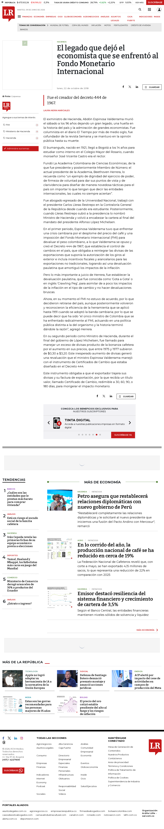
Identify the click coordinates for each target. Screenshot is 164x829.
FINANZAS (27, 17)
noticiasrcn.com (112, 815)
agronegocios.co (39, 811)
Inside (84, 774)
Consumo (42, 755)
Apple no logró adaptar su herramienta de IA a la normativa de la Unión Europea (38, 681)
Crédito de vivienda (141, 25)
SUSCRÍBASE (155, 2)
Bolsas (84, 697)
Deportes (12, 555)
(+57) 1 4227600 (11, 759)
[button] (47, 423)
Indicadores (43, 774)
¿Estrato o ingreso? (19, 603)
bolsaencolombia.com (120, 811)
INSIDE (157, 17)
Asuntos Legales (45, 748)
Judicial (84, 671)
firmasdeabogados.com (92, 811)
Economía (86, 755)
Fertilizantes (121, 25)
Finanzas (41, 767)
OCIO (60, 17)
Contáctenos (115, 758)
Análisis (11, 514)
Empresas (42, 763)
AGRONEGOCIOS (91, 17)
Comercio (12, 577)
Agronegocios (44, 744)
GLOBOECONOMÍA (73, 17)
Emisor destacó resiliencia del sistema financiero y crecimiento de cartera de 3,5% (115, 599)
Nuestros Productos (118, 754)
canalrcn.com (76, 815)
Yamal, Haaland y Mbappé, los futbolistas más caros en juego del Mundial (22, 564)
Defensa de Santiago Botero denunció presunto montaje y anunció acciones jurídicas (93, 681)
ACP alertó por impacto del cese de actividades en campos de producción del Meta (148, 681)
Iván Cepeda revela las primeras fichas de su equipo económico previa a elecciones (22, 542)
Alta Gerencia (66, 744)
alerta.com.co (9, 818)
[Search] (140, 9)
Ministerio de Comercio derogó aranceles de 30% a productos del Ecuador (22, 586)
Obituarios (64, 778)
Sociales (41, 794)
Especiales (64, 763)
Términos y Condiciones (120, 766)
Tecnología (31, 671)
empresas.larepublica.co (64, 811)
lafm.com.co (130, 815)
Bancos (24, 30)
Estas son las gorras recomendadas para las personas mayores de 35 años (38, 706)
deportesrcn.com (29, 818)
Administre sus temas (16, 148)
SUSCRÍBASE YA (123, 435)
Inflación (96, 25)
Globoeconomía (89, 767)
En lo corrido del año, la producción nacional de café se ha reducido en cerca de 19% (116, 550)
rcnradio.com (94, 815)
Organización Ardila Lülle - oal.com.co (149, 813)
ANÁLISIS (105, 17)
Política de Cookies (118, 777)
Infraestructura (66, 774)
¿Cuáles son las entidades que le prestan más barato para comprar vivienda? (20, 499)
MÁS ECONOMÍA (145, 630)
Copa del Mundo (80, 25)
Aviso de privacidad (118, 762)
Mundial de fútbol (59, 25)
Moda (28, 697)
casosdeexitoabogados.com (17, 815)
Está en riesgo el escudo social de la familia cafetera (22, 521)
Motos (107, 25)
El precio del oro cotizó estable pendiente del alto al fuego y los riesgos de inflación (93, 708)
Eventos (85, 763)
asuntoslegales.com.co (14, 811)
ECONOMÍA (39, 17)
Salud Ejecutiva (89, 786)
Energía (139, 671)
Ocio (83, 778)
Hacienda (12, 533)
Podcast (41, 786)
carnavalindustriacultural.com (51, 815)
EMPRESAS (51, 17)
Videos (62, 794)
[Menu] (19, 16)
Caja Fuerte (65, 748)
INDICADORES (145, 17)
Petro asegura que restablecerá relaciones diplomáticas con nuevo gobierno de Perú (113, 501)
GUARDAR (152, 87)
